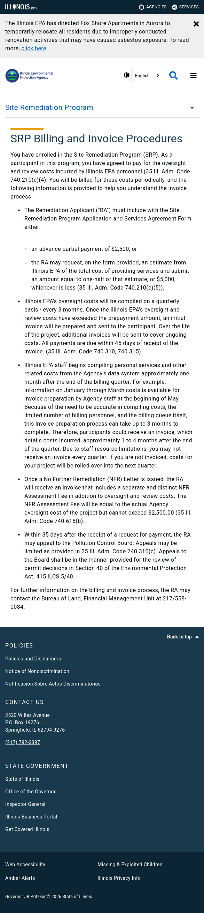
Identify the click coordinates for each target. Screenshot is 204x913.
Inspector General (25, 804)
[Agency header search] (173, 75)
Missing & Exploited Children (129, 864)
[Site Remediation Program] (190, 107)
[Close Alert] (196, 24)
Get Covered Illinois (27, 829)
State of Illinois (22, 779)
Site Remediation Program (49, 107)
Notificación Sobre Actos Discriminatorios (53, 684)
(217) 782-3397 (22, 742)
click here (33, 48)
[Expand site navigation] (193, 76)
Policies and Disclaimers (33, 658)
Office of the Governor (30, 791)
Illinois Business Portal (31, 817)
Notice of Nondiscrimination (37, 671)
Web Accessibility (25, 864)
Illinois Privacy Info (119, 878)
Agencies (153, 7)
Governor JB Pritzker (25, 896)
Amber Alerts (20, 878)
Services (185, 7)
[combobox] (147, 75)
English (142, 75)
